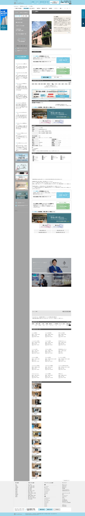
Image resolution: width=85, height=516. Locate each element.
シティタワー (46, 502)
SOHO (63, 497)
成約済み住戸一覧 (65, 501)
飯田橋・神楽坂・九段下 (32, 495)
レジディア (46, 492)
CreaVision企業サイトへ (38, 268)
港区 (41, 129)
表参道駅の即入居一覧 (60, 232)
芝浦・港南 (30, 489)
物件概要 (50, 8)
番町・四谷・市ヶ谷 (31, 496)
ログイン (37, 3)
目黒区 (16, 491)
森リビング (46, 487)
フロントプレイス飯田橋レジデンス (22, 124)
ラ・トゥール (46, 486)
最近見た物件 (42, 3)
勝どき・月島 (30, 491)
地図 (60, 8)
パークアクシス (46, 488)
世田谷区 (16, 494)
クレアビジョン (16, 6)
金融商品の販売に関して (66, 490)
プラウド (45, 503)
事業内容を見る (56, 284)
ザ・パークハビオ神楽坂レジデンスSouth (22, 84)
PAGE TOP (65, 480)
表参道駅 (47, 132)
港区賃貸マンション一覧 (23, 6)
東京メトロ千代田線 (42, 132)
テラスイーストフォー (35, 373)
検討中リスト (64, 487)
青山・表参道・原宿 (31, 487)
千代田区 (16, 487)
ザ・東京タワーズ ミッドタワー (22, 144)
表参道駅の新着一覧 (42, 232)
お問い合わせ (64, 485)
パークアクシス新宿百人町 (21, 102)
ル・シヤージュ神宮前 (61, 357)
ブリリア (45, 506)
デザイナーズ (64, 496)
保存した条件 (46, 3)
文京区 (16, 490)
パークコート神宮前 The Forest (63, 365)
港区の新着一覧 (43, 230)
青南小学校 (40, 145)
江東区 (16, 495)
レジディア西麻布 (48, 373)
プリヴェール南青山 (48, 349)
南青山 (43, 129)
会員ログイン (64, 504)
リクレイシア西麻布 (35, 357)
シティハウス (46, 501)
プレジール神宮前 (48, 357)
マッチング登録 (63, 71)
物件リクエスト (64, 484)
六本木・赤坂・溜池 (31, 485)
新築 (63, 494)
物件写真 (38, 8)
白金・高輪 (30, 488)
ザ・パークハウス (47, 500)
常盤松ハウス (60, 373)
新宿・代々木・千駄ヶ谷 (32, 497)
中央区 (16, 485)
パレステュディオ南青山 (35, 365)
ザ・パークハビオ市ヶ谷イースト (22, 113)
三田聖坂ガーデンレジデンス (22, 94)
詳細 (70, 325)
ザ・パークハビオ (47, 489)
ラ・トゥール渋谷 (34, 349)
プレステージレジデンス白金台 (22, 73)
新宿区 (16, 489)
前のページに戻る (18, 8)
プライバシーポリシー (65, 489)
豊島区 (16, 496)
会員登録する (51, 94)
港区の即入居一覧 (60, 230)
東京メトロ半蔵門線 (42, 133)
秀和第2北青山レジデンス (62, 349)
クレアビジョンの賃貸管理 (66, 502)
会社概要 (63, 488)
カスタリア (46, 493)
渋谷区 (16, 488)
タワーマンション (65, 495)
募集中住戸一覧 (44, 8)
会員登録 (33, 3)
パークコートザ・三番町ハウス (22, 64)
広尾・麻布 (30, 484)
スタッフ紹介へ (36, 284)
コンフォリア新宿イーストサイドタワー (22, 134)
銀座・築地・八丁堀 (31, 490)
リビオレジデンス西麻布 (49, 365)
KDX (45, 494)
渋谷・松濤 (30, 494)
